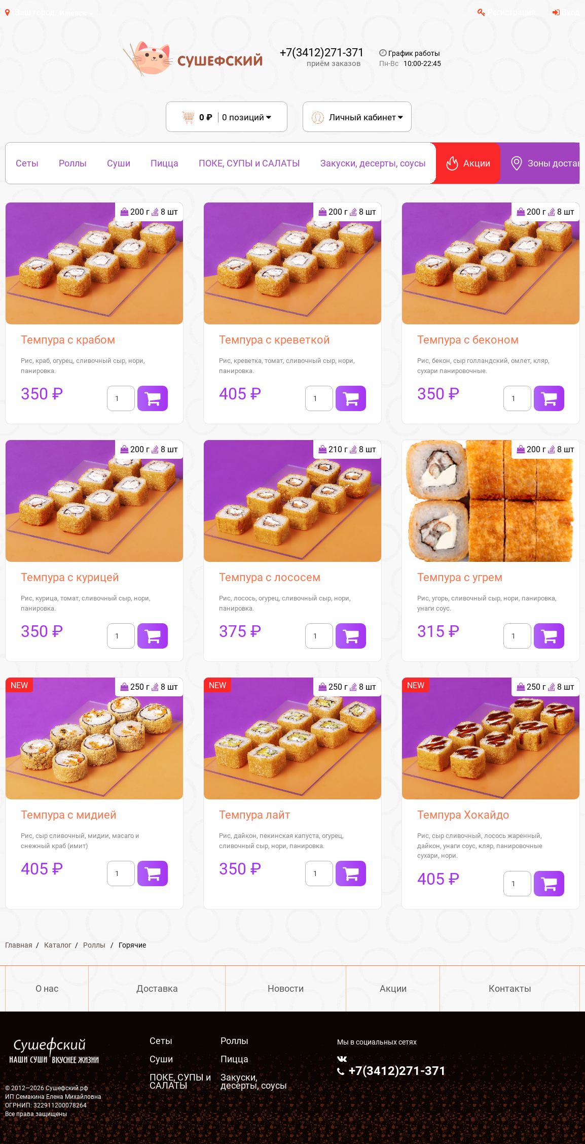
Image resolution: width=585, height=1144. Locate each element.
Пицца (164, 163)
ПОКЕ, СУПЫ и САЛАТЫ (249, 163)
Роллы (73, 163)
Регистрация (507, 12)
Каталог (57, 945)
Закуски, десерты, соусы (373, 163)
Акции (468, 163)
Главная (18, 945)
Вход (566, 12)
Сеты (27, 163)
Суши (118, 163)
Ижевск (72, 13)
